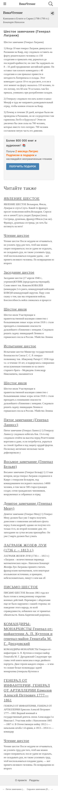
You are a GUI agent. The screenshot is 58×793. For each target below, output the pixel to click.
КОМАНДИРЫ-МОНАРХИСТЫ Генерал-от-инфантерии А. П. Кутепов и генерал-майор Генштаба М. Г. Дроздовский (28, 633)
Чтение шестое (16, 235)
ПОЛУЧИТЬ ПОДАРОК (22, 166)
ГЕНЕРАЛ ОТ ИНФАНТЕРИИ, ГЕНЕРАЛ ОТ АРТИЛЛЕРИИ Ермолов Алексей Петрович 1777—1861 (28, 690)
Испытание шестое (20, 346)
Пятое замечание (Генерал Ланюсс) (22, 789)
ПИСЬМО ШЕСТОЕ (21, 587)
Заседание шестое (19, 272)
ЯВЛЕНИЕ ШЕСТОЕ (22, 199)
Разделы (34, 780)
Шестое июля (15, 309)
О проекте (21, 780)
